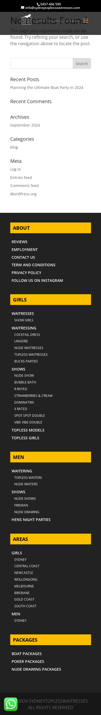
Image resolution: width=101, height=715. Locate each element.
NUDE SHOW (24, 375)
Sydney (20, 559)
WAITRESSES (23, 313)
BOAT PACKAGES (27, 653)
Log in (15, 169)
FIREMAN (21, 505)
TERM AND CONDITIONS (33, 264)
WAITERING (22, 470)
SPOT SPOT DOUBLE (29, 415)
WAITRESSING (24, 327)
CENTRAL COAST (27, 566)
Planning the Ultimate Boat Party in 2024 (46, 87)
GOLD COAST (24, 599)
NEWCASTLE (23, 572)
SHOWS (18, 369)
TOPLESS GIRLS (25, 437)
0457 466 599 (50, 4)
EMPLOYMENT (25, 249)
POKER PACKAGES (28, 661)
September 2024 (25, 125)
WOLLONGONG (25, 579)
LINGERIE (21, 341)
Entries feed (21, 177)
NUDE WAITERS (26, 484)
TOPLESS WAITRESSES (31, 354)
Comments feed (24, 185)
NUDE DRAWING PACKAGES (36, 669)
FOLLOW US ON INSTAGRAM (37, 280)
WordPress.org (23, 193)
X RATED (20, 409)
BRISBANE (22, 593)
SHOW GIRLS (23, 320)
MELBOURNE (24, 586)
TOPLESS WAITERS (28, 477)
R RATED (20, 389)
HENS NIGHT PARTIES (31, 519)
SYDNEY (20, 620)
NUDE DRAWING (26, 512)
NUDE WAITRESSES (28, 348)
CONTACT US (23, 257)
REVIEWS (19, 241)
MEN (16, 613)
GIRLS (17, 552)
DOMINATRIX (24, 402)
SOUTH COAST (25, 606)
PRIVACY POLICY (26, 272)
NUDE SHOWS (25, 498)
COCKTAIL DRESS (27, 334)
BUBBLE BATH (25, 382)
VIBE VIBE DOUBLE (28, 422)
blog (14, 147)
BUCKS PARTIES (26, 361)
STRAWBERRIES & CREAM (33, 395)
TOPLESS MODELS (28, 430)
